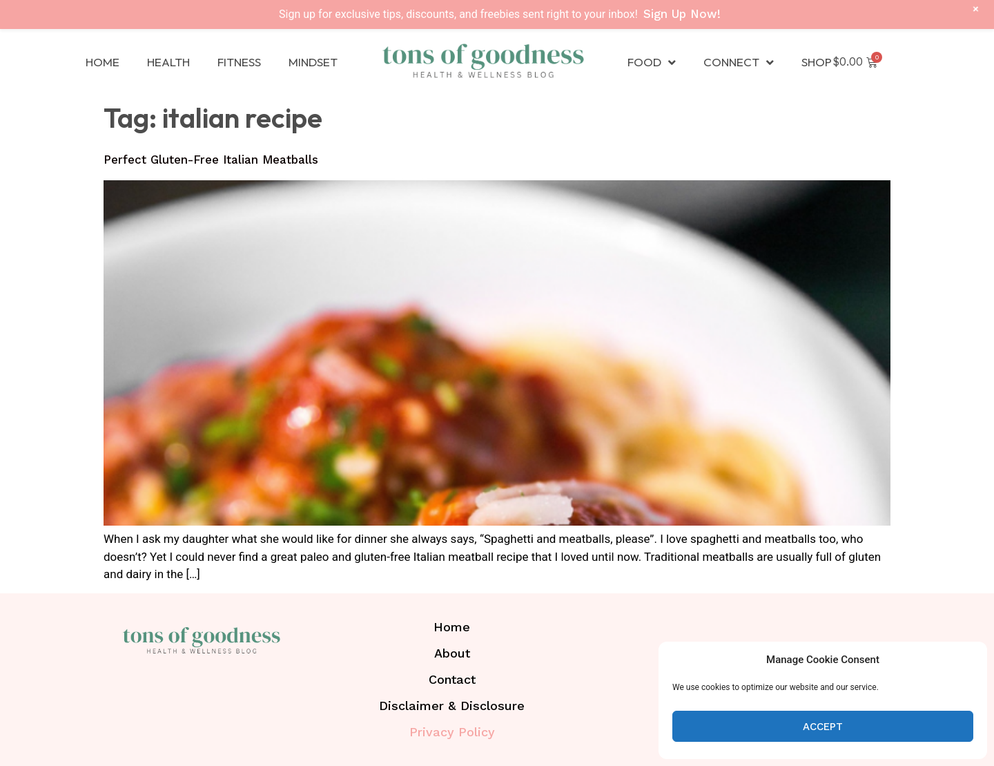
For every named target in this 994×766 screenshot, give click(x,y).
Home (102, 62)
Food (651, 62)
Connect (738, 62)
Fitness (239, 62)
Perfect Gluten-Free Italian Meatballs (211, 159)
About (452, 653)
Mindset (313, 62)
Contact (452, 679)
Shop (816, 62)
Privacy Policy (452, 732)
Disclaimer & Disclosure (452, 705)
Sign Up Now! (682, 14)
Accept (823, 726)
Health (168, 62)
